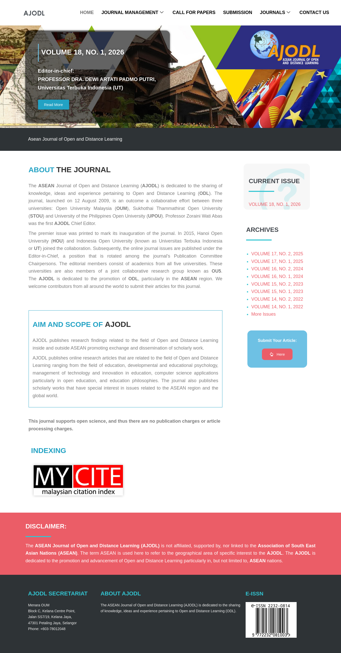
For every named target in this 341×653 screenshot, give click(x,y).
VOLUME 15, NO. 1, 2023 (277, 294)
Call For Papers (194, 12)
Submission (237, 12)
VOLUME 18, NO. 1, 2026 (275, 205)
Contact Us (314, 12)
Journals (275, 13)
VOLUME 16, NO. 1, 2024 (277, 279)
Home (87, 12)
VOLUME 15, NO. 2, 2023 (277, 286)
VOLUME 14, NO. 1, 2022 (277, 309)
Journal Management (132, 13)
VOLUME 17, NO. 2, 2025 (277, 256)
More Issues (263, 316)
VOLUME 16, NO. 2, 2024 (277, 271)
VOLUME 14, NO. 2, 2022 (277, 301)
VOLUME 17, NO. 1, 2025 (277, 263)
